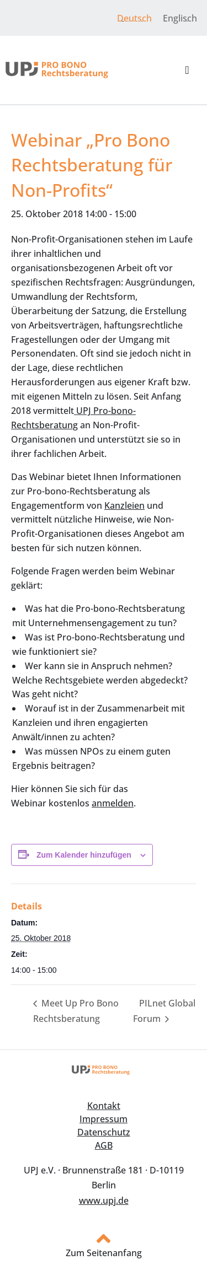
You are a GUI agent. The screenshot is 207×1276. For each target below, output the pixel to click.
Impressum (103, 1119)
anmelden (113, 803)
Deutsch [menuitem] (134, 18)
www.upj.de (104, 1200)
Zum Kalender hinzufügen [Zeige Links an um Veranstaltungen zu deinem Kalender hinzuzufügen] (83, 854)
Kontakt (103, 1106)
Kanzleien (124, 505)
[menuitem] (134, 18)
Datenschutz (103, 1132)
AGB (104, 1145)
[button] (187, 70)
